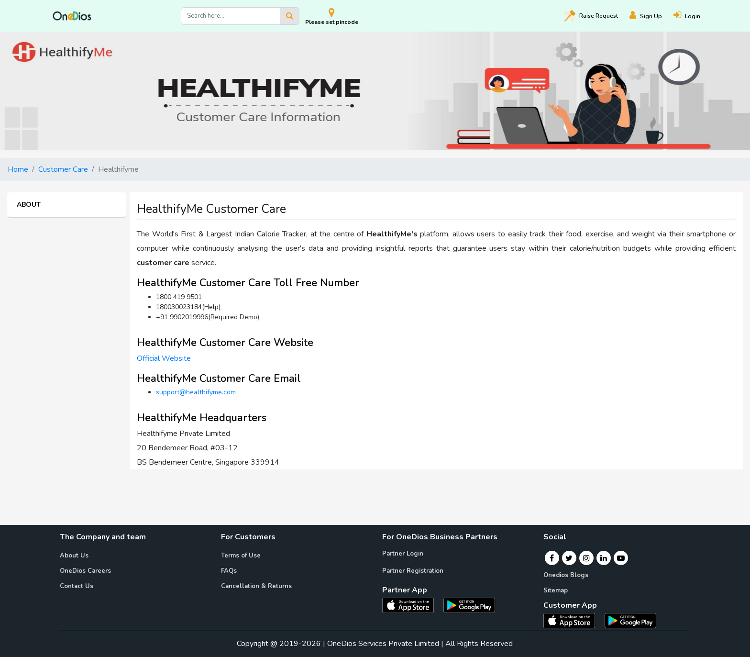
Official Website (164, 358)
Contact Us (76, 586)
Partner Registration (412, 571)
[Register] (651, 16)
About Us (74, 555)
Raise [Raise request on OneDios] (591, 16)
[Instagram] (586, 558)
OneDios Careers (85, 571)
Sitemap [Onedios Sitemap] (555, 590)
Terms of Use (241, 555)
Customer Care (63, 169)
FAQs (229, 571)
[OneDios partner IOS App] (411, 605)
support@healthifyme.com (196, 392)
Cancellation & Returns (256, 586)
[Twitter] (569, 558)
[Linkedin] (603, 558)
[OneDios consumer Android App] (630, 620)
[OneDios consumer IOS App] (573, 620)
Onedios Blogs (565, 575)
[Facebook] (552, 558)
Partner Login (402, 553)
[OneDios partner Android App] (469, 605)
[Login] (692, 16)
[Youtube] (621, 558)
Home (18, 169)
